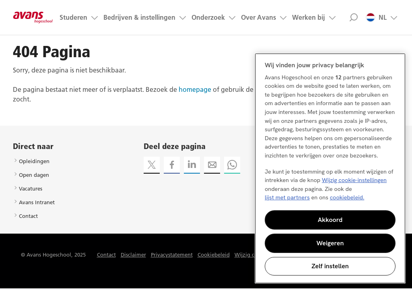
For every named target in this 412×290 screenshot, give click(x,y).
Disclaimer (133, 254)
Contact (28, 216)
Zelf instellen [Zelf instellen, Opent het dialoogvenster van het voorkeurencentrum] (330, 266)
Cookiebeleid (214, 254)
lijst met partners (287, 197)
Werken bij (308, 17)
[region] (330, 168)
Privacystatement (172, 254)
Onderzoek (208, 17)
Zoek (353, 17)
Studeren (73, 17)
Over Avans (258, 17)
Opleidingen (34, 161)
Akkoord (330, 219)
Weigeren (330, 243)
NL (376, 17)
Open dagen (34, 175)
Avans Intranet (37, 202)
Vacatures (30, 188)
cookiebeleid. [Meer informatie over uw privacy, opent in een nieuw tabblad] (347, 197)
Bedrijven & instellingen (139, 17)
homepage (195, 89)
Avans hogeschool (33, 17)
